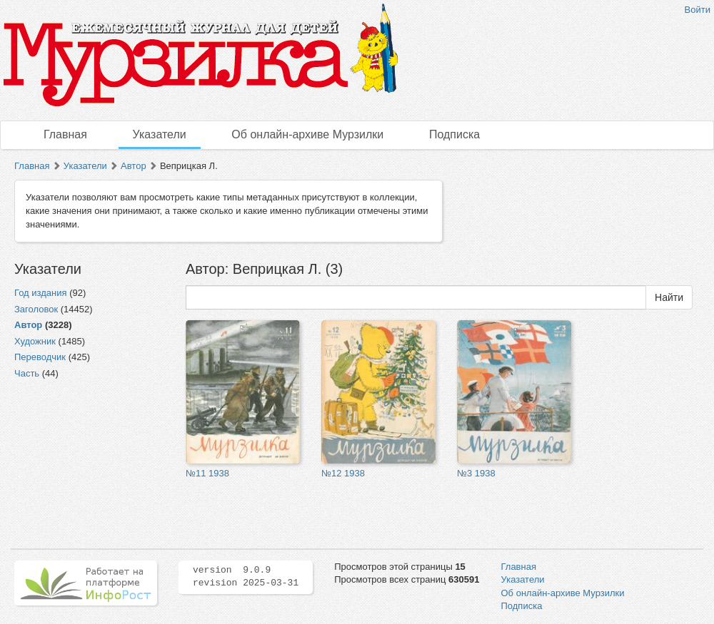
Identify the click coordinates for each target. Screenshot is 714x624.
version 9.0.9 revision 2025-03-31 (245, 577)
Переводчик (40, 357)
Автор (133, 165)
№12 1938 (343, 473)
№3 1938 (476, 473)
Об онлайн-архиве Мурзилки (307, 134)
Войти (697, 9)
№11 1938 (207, 473)
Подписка (454, 134)
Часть (26, 373)
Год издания (40, 292)
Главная (65, 134)
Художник (35, 341)
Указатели (159, 134)
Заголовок (36, 309)
